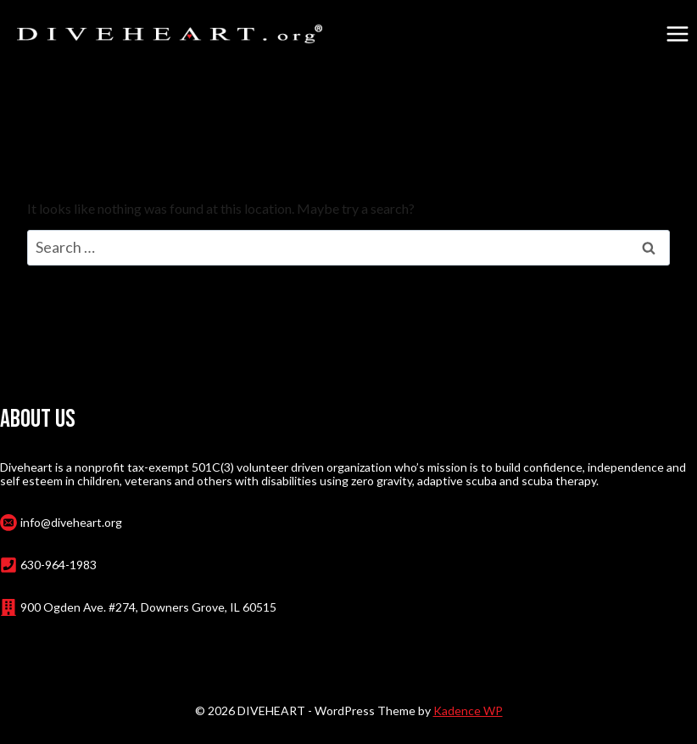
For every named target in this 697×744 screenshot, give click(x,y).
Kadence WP (468, 710)
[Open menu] (677, 33)
